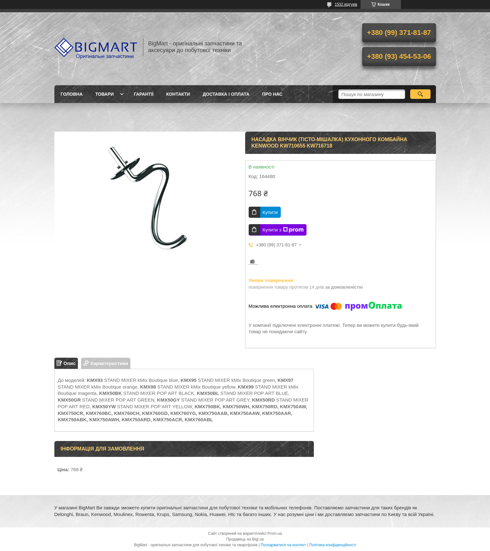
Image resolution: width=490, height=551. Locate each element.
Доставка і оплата (226, 94)
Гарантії (144, 94)
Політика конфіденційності (332, 545)
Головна (72, 94)
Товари (104, 94)
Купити (270, 212)
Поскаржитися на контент (283, 545)
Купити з (283, 230)
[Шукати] (420, 94)
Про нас (272, 94)
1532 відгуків (346, 4)
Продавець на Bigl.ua (245, 539)
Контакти (178, 94)
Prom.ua (274, 533)
